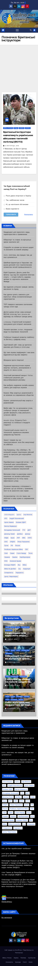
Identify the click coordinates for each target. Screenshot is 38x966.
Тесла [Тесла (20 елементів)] (30, 553)
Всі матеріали (7, 918)
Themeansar (19, 952)
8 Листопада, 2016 (12, 145)
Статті (18, 627)
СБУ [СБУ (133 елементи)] (26, 549)
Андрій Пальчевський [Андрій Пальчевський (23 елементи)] (17, 518)
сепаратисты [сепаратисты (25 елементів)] (8, 572)
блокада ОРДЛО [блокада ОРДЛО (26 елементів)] (9, 565)
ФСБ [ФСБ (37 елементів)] (5, 561)
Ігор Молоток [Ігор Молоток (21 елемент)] (28, 514)
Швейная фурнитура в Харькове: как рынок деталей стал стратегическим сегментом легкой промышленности (18, 265)
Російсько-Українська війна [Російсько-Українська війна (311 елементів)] (13, 549)
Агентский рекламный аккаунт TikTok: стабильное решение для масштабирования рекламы (18, 377)
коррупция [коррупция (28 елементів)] (26, 569)
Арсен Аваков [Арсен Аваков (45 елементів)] (8, 522)
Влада (16, 128)
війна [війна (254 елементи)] (24, 565)
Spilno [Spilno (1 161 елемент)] (19, 514)
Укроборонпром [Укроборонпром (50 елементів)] (25, 557)
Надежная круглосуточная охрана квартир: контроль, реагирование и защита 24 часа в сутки (17, 368)
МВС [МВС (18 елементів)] (23, 538)
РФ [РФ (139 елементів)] (12, 545)
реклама (26, 696)
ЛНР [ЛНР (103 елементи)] (18, 538)
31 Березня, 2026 (13, 662)
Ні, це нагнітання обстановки (16, 204)
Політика (23, 958)
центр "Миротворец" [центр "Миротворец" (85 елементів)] (11, 576)
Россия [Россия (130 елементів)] (17, 545)
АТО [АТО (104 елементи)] (5, 518)
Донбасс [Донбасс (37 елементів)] (20, 534)
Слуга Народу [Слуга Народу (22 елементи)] (21, 553)
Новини (21, 128)
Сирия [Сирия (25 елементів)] (12, 553)
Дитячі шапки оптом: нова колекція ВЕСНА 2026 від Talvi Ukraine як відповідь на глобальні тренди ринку (18, 314)
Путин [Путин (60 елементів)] (6, 545)
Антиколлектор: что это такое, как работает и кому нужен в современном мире (19, 498)
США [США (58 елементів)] (6, 553)
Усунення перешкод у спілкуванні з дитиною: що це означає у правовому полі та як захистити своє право (18, 488)
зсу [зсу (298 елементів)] (19, 569)
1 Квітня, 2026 (12, 639)
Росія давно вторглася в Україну (17, 196)
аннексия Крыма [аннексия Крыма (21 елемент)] (15, 561)
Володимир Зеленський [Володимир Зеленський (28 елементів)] (12, 530)
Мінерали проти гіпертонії (14, 360)
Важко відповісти (11, 209)
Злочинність (9, 962)
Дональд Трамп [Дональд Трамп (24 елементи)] (9, 534)
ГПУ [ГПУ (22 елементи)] (23, 530)
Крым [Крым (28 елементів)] (12, 538)
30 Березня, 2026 (13, 685)
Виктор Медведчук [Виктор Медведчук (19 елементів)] (10, 526)
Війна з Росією (8, 128)
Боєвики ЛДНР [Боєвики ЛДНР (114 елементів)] (21, 522)
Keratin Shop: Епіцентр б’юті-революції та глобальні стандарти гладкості (17, 422)
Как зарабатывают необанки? (19, 849)
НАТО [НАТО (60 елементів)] (30, 538)
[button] (31, 30)
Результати (28, 214)
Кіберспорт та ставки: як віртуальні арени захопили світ (18, 659)
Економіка (19, 696)
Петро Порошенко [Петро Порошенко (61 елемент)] (23, 541)
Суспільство (25, 627)
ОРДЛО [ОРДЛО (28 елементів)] (12, 541)
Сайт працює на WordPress (13, 950)
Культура (18, 962)
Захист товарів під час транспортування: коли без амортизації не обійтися (19, 442)
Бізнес (7, 627)
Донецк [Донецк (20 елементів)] (27, 534)
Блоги (13, 627)
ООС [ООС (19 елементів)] (6, 541)
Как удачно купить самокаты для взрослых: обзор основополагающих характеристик (18, 297)
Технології (9, 630)
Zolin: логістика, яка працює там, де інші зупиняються (17, 705)
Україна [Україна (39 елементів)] (14, 557)
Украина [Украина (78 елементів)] (7, 557)
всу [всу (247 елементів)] (19, 565)
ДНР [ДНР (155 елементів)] (29, 530)
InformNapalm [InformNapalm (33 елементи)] (9, 514)
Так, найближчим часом (14, 200)
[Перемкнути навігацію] (17, 30)
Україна (28, 128)
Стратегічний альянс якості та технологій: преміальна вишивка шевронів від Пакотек (16, 432)
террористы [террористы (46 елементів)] (20, 572)
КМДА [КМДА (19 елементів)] (6, 538)
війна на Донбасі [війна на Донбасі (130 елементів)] (10, 569)
